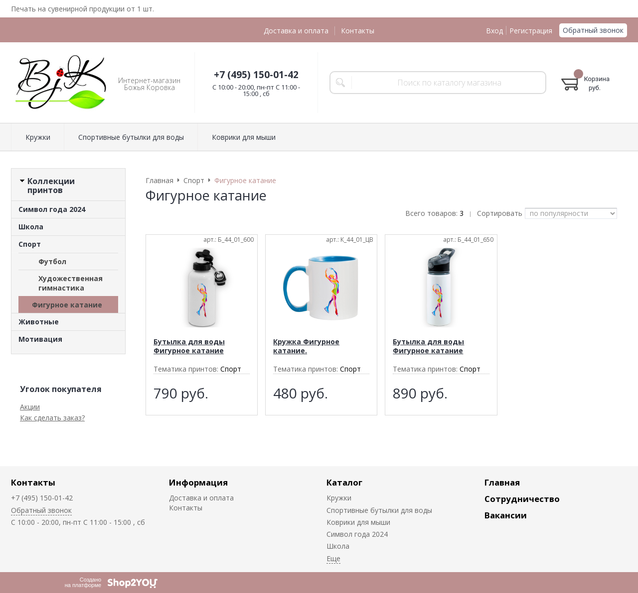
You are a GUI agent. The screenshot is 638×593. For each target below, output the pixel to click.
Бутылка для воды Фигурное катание (189, 346)
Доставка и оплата (296, 30)
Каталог (344, 482)
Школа (30, 226)
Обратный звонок (593, 30)
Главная (502, 482)
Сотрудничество (522, 498)
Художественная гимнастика (70, 283)
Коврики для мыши (244, 137)
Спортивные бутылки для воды (131, 137)
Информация (198, 482)
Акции (30, 406)
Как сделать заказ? (52, 417)
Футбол (52, 261)
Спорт (29, 244)
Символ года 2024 (51, 209)
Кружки (37, 137)
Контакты (357, 30)
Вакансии (505, 515)
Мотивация (40, 339)
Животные (38, 321)
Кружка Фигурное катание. (306, 346)
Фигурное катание (67, 304)
